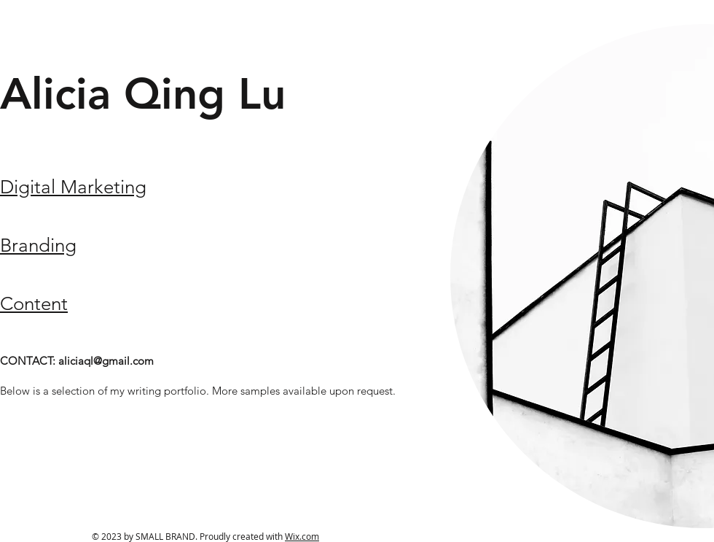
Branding (38, 245)
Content (34, 304)
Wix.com (302, 536)
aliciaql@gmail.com (106, 361)
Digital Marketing (73, 187)
